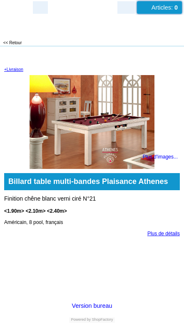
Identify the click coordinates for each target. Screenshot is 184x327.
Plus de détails (163, 233)
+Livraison (13, 69)
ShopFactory (102, 319)
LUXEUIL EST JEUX (50, 25)
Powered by (81, 319)
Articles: (165, 7)
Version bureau (92, 305)
